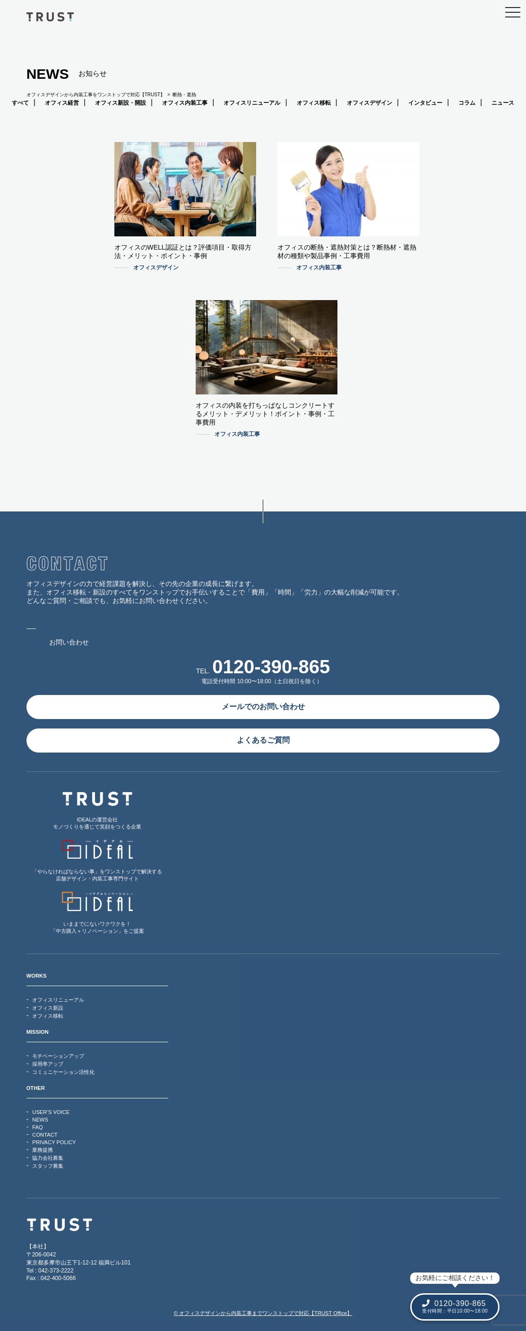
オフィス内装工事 (184, 103)
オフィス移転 (314, 103)
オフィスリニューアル (252, 103)
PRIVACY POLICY (54, 1142)
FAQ (37, 1127)
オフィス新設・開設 (120, 103)
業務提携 (42, 1150)
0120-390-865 (271, 666)
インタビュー (425, 103)
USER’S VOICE (50, 1112)
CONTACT (44, 1135)
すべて (20, 103)
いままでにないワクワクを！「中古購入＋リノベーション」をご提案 (97, 913)
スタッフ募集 (47, 1166)
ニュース (503, 103)
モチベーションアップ (58, 1056)
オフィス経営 (62, 103)
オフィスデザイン (369, 103)
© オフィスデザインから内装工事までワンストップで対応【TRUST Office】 (263, 1313)
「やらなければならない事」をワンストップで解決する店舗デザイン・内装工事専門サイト (97, 861)
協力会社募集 (47, 1158)
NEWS (40, 1119)
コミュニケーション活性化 (63, 1072)
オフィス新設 (47, 1008)
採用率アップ (47, 1064)
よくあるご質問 (263, 740)
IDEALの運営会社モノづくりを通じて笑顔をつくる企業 (97, 810)
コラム (466, 103)
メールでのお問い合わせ (263, 707)
